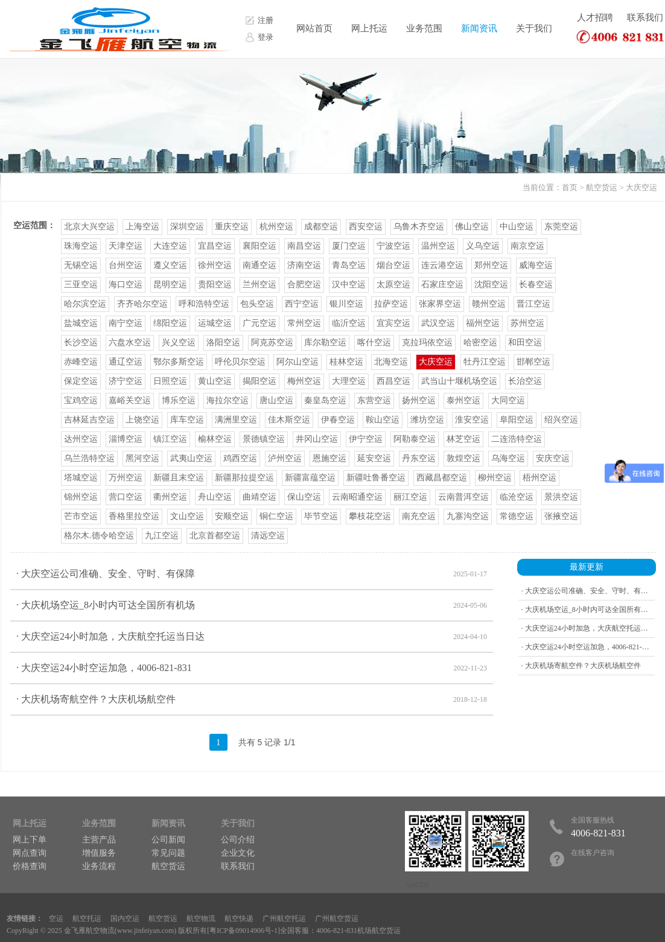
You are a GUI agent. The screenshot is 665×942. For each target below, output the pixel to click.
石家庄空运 (442, 284)
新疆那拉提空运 (244, 477)
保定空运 (81, 381)
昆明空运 (170, 284)
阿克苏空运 (272, 342)
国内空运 (124, 918)
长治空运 (525, 381)
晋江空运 (533, 303)
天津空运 (125, 245)
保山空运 (304, 496)
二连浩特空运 (516, 439)
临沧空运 (516, 496)
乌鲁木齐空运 (418, 226)
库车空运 (187, 419)
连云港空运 (442, 265)
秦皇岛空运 (325, 400)
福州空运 (483, 323)
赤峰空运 (81, 361)
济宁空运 (125, 381)
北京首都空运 (214, 535)
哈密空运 (480, 342)
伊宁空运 (366, 439)
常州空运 (304, 323)
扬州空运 (419, 400)
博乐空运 (179, 400)
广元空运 (259, 323)
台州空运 (125, 265)
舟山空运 (215, 496)
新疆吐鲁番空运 (376, 477)
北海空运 (391, 361)
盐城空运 (81, 323)
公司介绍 (238, 839)
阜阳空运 (516, 419)
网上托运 (369, 28)
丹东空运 (419, 458)
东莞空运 (561, 226)
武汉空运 (438, 323)
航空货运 (601, 187)
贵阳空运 (215, 284)
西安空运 (366, 226)
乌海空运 (508, 458)
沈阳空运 (491, 284)
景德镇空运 (264, 439)
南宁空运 (125, 323)
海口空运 (125, 284)
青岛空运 (349, 265)
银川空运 (346, 303)
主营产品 (99, 839)
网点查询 (29, 853)
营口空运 (125, 496)
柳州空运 (495, 477)
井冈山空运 (317, 439)
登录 (265, 37)
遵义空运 (170, 265)
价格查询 (29, 866)
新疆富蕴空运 (310, 477)
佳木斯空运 (289, 419)
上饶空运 (142, 419)
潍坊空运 (427, 419)
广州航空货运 (336, 918)
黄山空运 (215, 381)
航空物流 (200, 918)
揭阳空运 (259, 381)
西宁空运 (302, 303)
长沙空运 (81, 342)
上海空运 (142, 226)
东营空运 (374, 400)
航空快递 (238, 918)
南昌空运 (304, 245)
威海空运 (536, 265)
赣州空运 (489, 303)
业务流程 (99, 866)
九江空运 (162, 535)
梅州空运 (304, 381)
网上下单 (29, 839)
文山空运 (187, 516)
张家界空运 (440, 303)
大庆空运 (641, 187)
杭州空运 (276, 226)
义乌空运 (483, 245)
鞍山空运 (382, 419)
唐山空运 (276, 400)
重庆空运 (232, 226)
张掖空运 (561, 516)
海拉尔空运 (227, 400)
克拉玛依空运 (427, 342)
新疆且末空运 (178, 477)
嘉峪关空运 (130, 400)
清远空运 (268, 535)
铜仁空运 (276, 516)
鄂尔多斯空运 (178, 361)
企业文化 (238, 853)
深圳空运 (187, 226)
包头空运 (257, 303)
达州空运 (81, 439)
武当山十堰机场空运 (459, 381)
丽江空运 (410, 496)
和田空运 (525, 342)
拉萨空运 (391, 303)
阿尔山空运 (297, 361)
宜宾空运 (393, 323)
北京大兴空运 (89, 226)
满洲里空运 (236, 419)
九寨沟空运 (468, 516)
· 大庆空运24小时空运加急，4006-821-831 (251, 668)
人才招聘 (595, 17)
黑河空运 (142, 458)
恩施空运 (329, 458)
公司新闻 (168, 839)
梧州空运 (539, 477)
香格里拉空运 (134, 516)
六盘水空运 (130, 342)
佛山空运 (472, 226)
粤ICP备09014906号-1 (243, 930)
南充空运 (419, 516)
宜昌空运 (215, 245)
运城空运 (215, 323)
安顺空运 (232, 516)
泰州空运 (463, 400)
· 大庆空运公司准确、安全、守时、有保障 (251, 574)
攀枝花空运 (370, 516)
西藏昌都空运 (441, 477)
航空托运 (86, 918)
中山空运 (516, 226)
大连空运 (170, 245)
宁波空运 (393, 245)
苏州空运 (527, 323)
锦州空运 (81, 496)
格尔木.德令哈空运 (99, 535)
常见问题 (168, 853)
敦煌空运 (463, 458)
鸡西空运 (240, 458)
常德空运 (516, 516)
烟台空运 (393, 265)
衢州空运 (170, 496)
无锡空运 (81, 265)
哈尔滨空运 (85, 303)
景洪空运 (561, 496)
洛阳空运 (223, 342)
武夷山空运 (191, 458)
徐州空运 (215, 265)
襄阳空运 (259, 245)
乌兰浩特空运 (89, 458)
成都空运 (321, 226)
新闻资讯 (479, 28)
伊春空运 (338, 419)
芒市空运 (81, 516)
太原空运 (393, 284)
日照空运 (170, 381)
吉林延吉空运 (89, 419)
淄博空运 (125, 439)
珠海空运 (81, 245)
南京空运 (527, 245)
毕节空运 (321, 516)
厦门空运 (349, 245)
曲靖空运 (259, 496)
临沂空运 (349, 323)
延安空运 (374, 458)
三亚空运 (81, 284)
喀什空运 (374, 342)
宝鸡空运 (81, 400)
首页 (570, 187)
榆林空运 (215, 439)
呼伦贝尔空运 (240, 361)
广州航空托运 (284, 918)
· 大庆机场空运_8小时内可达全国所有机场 (251, 605)
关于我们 (534, 28)
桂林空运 (346, 361)
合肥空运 (304, 284)
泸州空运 (285, 458)
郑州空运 (491, 265)
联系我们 (645, 17)
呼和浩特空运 (204, 303)
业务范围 (424, 28)
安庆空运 (553, 458)
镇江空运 (170, 439)
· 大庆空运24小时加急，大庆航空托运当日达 (251, 637)
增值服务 (99, 853)
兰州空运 (259, 284)
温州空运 (438, 245)
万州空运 (125, 477)
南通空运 (259, 265)
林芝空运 (463, 439)
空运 (56, 918)
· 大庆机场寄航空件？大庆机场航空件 (251, 699)
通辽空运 (125, 361)
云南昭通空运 (357, 496)
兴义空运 (179, 342)
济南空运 (304, 265)
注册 (265, 20)
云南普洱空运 (463, 496)
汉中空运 (349, 284)
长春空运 (536, 284)
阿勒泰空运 (414, 439)
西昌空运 (393, 381)
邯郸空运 (533, 361)
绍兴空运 (561, 419)
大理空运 (349, 381)
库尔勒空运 (325, 342)
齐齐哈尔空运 (142, 303)
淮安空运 (472, 419)
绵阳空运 (170, 323)
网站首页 (314, 28)
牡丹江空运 (484, 361)
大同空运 (508, 400)
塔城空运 (81, 477)
